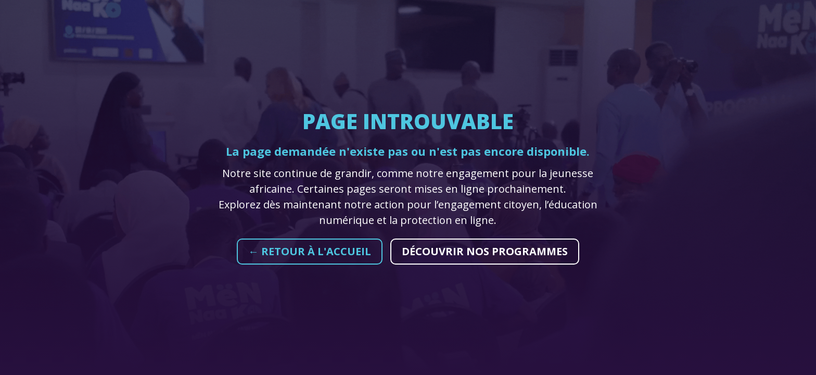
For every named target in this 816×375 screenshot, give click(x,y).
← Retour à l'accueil (309, 251)
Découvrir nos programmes (485, 251)
